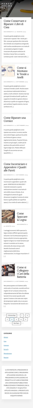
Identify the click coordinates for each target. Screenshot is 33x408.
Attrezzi (6, 337)
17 (8, 319)
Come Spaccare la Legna (22, 216)
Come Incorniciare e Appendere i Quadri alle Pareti (15, 167)
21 (26, 319)
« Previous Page (11, 315)
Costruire (6, 345)
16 (28, 315)
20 (21, 319)
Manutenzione (8, 353)
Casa (5, 341)
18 (12, 319)
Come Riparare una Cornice (15, 119)
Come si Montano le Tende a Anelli (23, 72)
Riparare (6, 357)
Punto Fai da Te (7, 6)
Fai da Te (6, 349)
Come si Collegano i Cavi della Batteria (23, 272)
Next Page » (16, 323)
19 (17, 319)
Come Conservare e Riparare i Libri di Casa (15, 24)
